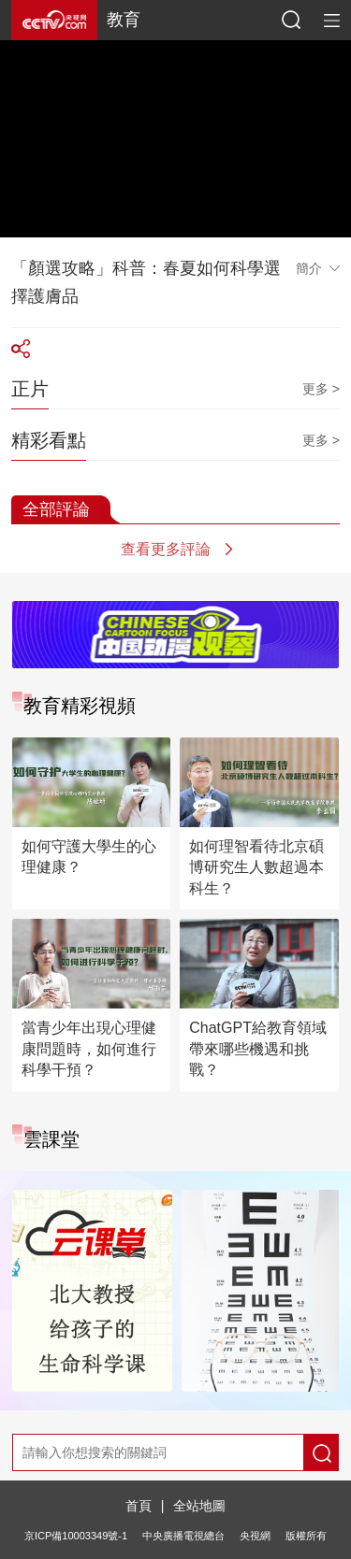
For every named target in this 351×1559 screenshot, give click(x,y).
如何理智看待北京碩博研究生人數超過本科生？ (256, 867)
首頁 (138, 1505)
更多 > (321, 388)
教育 (123, 19)
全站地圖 (199, 1505)
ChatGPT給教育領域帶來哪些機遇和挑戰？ (258, 1049)
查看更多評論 (166, 549)
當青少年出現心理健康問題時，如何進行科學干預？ (89, 1049)
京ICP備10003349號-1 (75, 1535)
